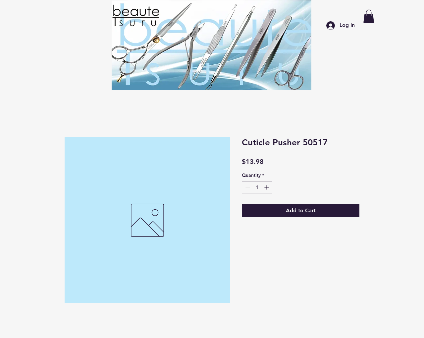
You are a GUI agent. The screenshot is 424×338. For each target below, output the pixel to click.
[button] (368, 16)
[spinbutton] (257, 187)
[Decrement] (247, 187)
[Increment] (267, 187)
